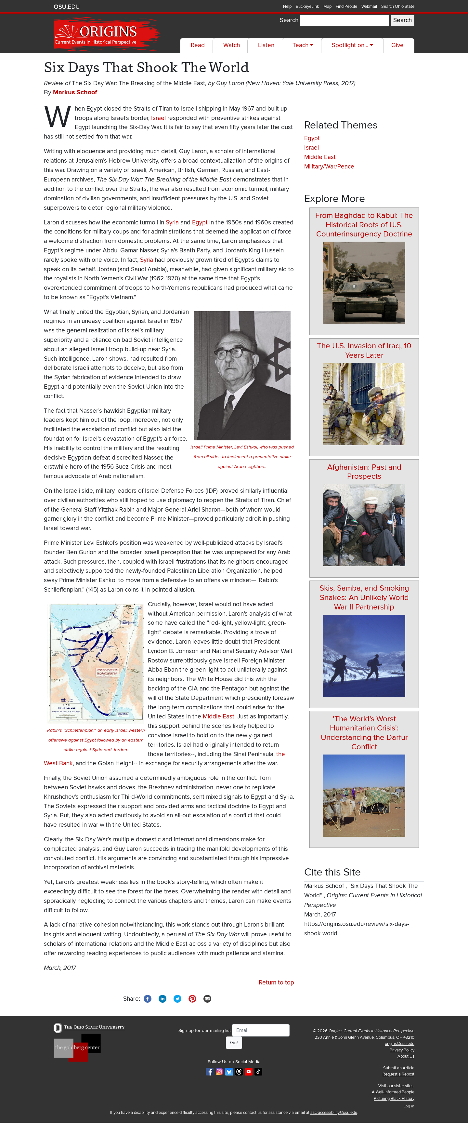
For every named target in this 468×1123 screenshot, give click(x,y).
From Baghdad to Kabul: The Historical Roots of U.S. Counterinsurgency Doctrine (364, 225)
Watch (231, 45)
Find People (346, 6)
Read (198, 45)
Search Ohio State (397, 6)
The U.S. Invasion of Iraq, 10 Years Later (364, 350)
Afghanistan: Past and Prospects (364, 471)
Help (287, 6)
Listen (266, 45)
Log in (409, 1106)
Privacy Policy (402, 1050)
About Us (405, 1056)
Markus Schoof (75, 92)
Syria (172, 222)
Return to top (276, 982)
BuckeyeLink (307, 6)
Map (327, 6)
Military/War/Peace (329, 166)
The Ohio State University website (67, 6)
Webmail (369, 6)
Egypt (200, 222)
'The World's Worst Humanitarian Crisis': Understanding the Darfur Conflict (364, 733)
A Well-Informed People (393, 1092)
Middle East (218, 716)
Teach (300, 45)
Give (397, 45)
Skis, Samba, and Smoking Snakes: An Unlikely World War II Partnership (364, 597)
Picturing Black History (394, 1098)
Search (289, 20)
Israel (158, 118)
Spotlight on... (350, 45)
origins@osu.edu (399, 1043)
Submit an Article (398, 1068)
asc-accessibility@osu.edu (333, 1112)
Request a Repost (398, 1074)
